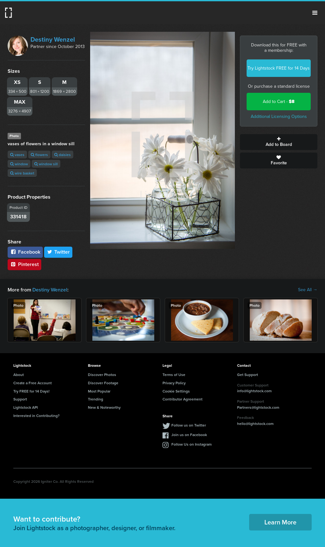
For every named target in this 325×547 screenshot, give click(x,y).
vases (17, 154)
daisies (62, 154)
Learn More (280, 522)
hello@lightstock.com (255, 423)
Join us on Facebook (189, 434)
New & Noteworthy (104, 407)
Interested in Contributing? (36, 415)
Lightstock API (25, 407)
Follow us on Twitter (188, 425)
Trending (95, 399)
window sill (46, 164)
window (19, 164)
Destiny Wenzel (52, 39)
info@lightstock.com (254, 390)
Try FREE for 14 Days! (31, 391)
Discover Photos (102, 374)
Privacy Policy (174, 383)
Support (20, 399)
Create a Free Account (32, 383)
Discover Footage (103, 383)
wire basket (22, 173)
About (18, 374)
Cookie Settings (176, 391)
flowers (39, 154)
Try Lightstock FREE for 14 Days (279, 68)
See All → (307, 290)
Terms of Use (173, 374)
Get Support (247, 374)
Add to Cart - (279, 101)
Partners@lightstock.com (258, 407)
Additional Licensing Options (279, 116)
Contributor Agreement (182, 399)
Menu (315, 13)
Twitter (58, 252)
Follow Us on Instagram (191, 444)
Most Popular (99, 391)
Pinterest (24, 264)
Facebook (25, 252)
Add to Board (279, 142)
